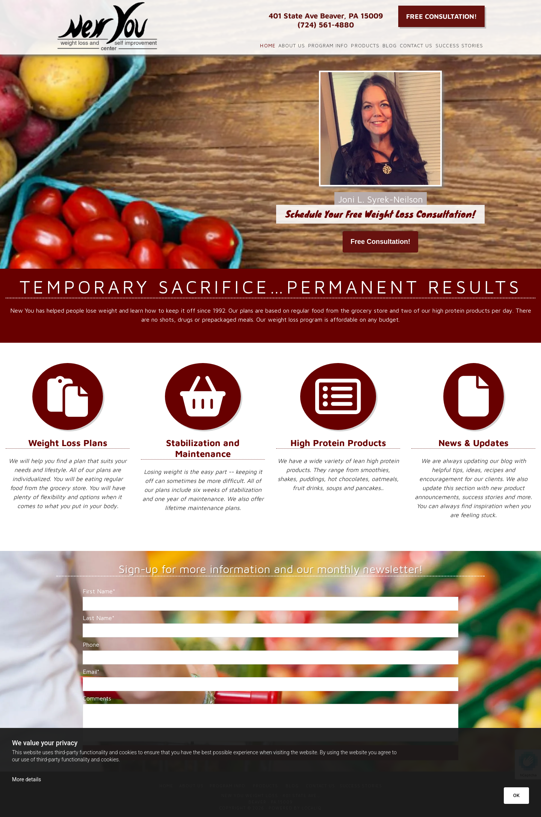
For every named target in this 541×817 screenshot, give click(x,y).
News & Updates (473, 442)
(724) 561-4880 (326, 24)
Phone (91, 644)
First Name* (99, 591)
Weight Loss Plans (67, 442)
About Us (291, 45)
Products (365, 45)
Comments (97, 698)
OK (516, 795)
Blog (389, 45)
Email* (91, 671)
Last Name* (99, 617)
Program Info (328, 45)
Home (267, 45)
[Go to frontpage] (124, 26)
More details (26, 779)
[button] (441, 16)
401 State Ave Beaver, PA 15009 (326, 15)
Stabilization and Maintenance (203, 448)
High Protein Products (338, 442)
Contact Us (416, 45)
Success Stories (459, 45)
